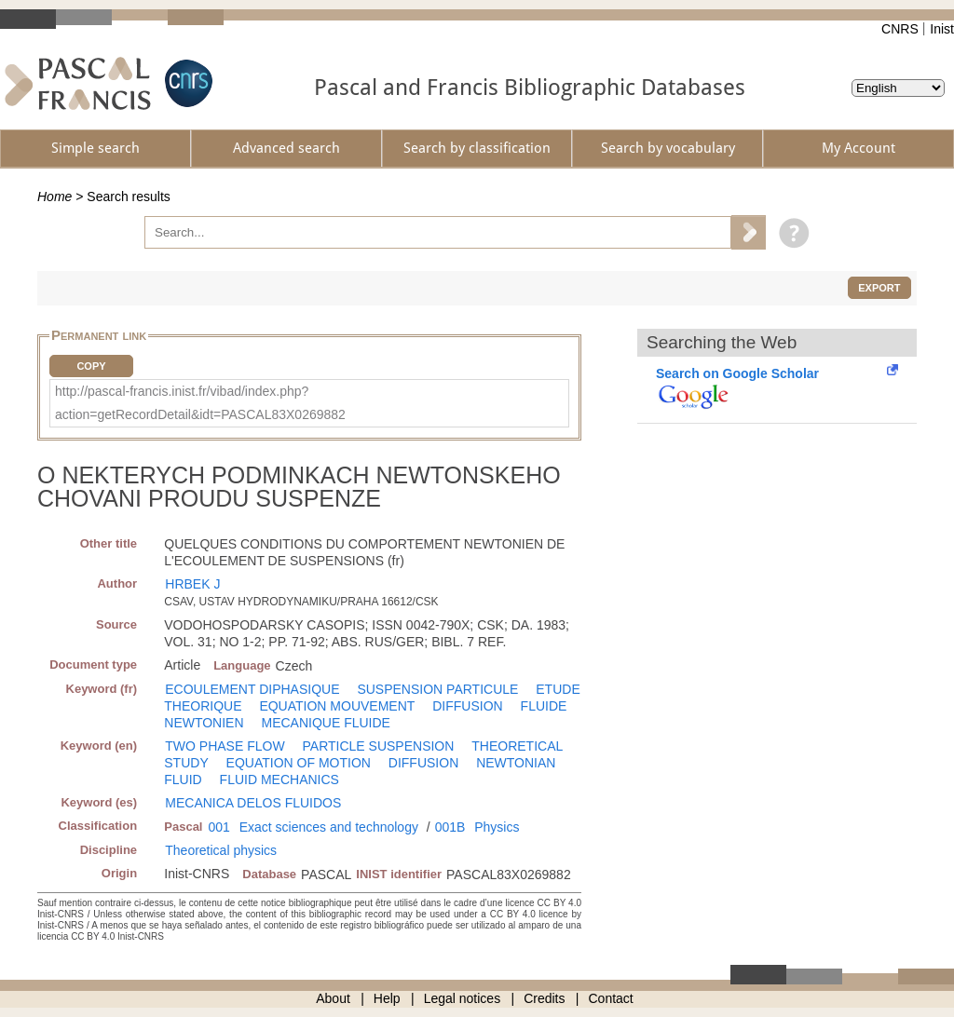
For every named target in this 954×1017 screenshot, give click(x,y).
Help (387, 998)
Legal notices (462, 998)
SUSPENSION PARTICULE (437, 689)
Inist (942, 28)
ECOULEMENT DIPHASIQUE (252, 689)
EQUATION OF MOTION (298, 762)
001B (450, 827)
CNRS (900, 28)
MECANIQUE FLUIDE (325, 722)
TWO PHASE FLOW (224, 746)
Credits (544, 998)
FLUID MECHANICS (279, 779)
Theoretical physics (221, 850)
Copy (90, 366)
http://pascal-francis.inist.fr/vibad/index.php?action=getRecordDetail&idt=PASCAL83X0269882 (200, 403)
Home (54, 196)
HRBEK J (192, 583)
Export (879, 287)
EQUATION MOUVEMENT (337, 705)
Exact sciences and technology (328, 827)
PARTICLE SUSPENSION (379, 746)
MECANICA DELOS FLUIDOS (253, 802)
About (333, 998)
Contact (611, 998)
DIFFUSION (467, 705)
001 (218, 827)
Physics (496, 827)
